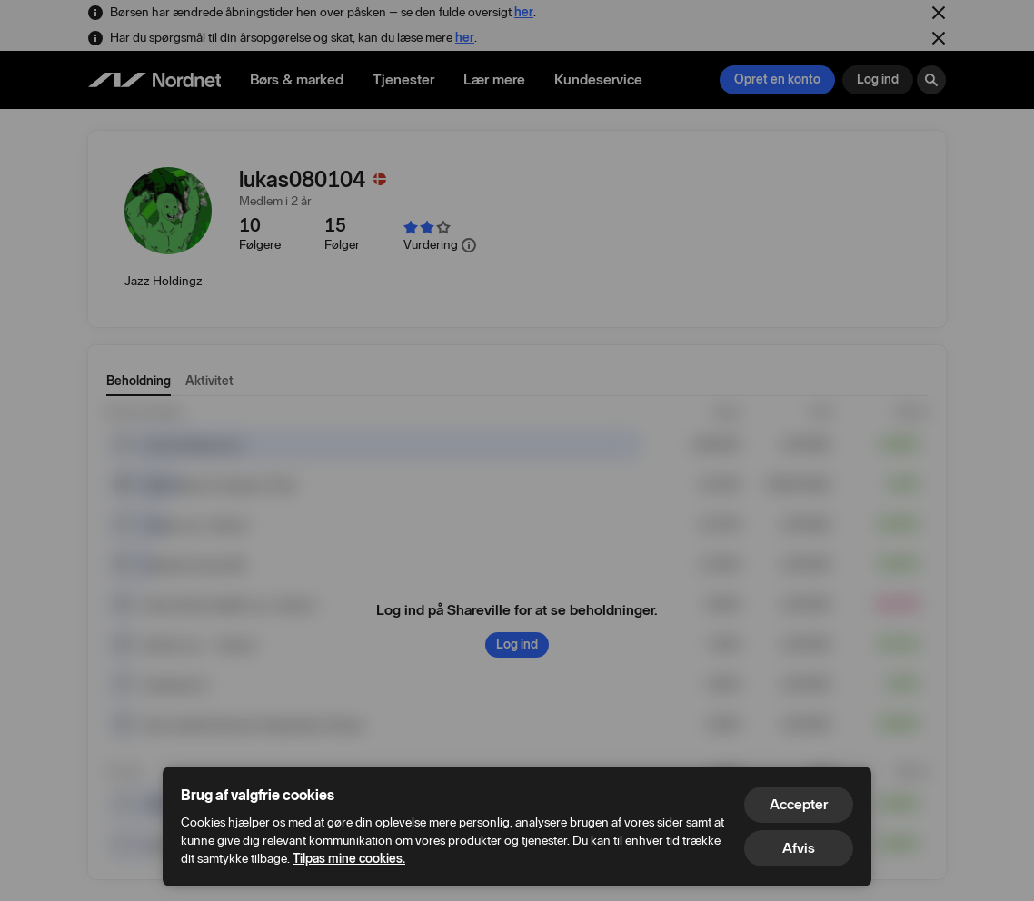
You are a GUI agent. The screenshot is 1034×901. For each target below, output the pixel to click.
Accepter (799, 804)
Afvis (798, 847)
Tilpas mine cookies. (349, 858)
